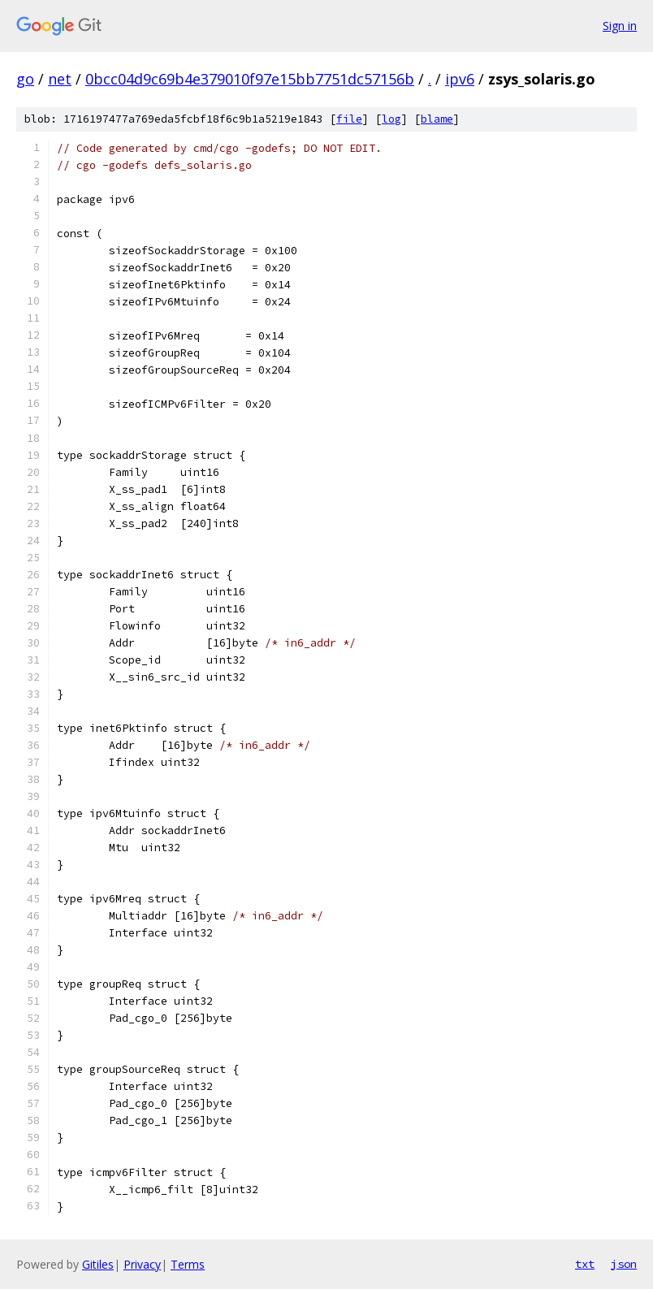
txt (585, 1264)
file (349, 119)
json (624, 1264)
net (59, 79)
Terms (188, 1264)
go (25, 79)
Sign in (620, 25)
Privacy (142, 1264)
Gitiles (98, 1264)
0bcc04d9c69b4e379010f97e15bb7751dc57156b (249, 79)
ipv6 (459, 79)
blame (437, 119)
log (391, 119)
